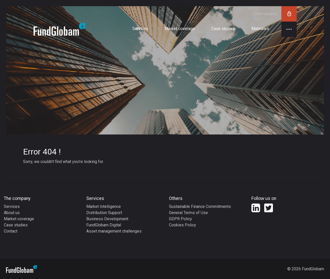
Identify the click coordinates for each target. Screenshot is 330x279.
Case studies (16, 225)
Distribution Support (104, 212)
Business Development (107, 218)
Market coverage (19, 218)
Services (12, 206)
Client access (275, 14)
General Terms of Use (188, 212)
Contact (10, 231)
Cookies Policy (182, 225)
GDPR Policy (180, 218)
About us (12, 212)
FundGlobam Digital (103, 225)
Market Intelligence (103, 206)
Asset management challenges (114, 231)
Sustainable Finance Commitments (200, 206)
